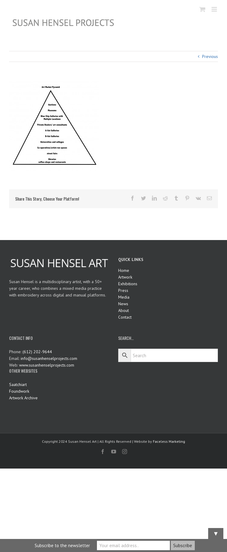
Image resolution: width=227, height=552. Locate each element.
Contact (125, 317)
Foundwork (19, 391)
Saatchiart (18, 384)
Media (123, 297)
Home (123, 270)
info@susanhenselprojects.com (49, 358)
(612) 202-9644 (37, 351)
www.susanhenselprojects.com (46, 365)
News (123, 303)
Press (123, 290)
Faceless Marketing (169, 441)
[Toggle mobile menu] (215, 9)
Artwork (125, 277)
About (123, 310)
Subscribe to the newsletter (62, 545)
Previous (210, 56)
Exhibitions (127, 283)
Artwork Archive (23, 398)
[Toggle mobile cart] (202, 9)
